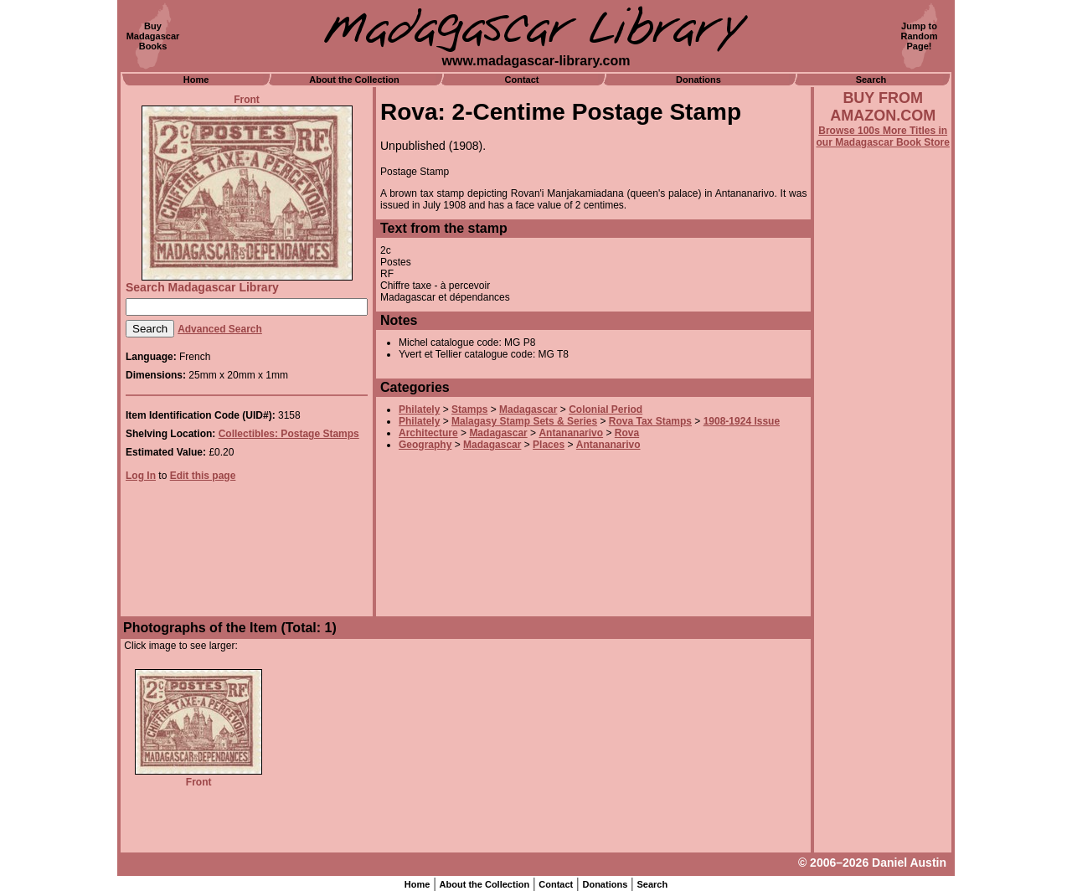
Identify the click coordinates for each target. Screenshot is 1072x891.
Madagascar (528, 409)
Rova (627, 433)
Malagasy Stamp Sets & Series (524, 421)
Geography (425, 445)
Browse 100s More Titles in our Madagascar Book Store (883, 136)
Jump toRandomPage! (919, 36)
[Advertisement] (883, 600)
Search (871, 80)
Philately (419, 409)
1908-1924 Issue (742, 421)
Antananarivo (571, 433)
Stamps (469, 409)
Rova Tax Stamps (650, 421)
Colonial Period (605, 409)
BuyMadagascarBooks (153, 36)
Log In (141, 476)
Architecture (428, 433)
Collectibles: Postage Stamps (289, 434)
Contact (522, 80)
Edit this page (203, 476)
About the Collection (354, 80)
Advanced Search (220, 329)
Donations (698, 80)
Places (548, 445)
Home (196, 80)
